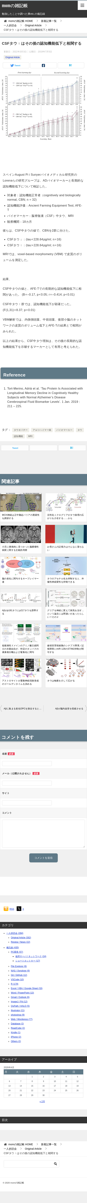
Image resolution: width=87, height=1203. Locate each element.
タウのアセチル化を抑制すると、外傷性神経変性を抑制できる (65, 580)
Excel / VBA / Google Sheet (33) (27, 988)
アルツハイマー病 (42, 430)
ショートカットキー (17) (27, 960)
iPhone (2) (16, 1037)
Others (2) (16, 1041)
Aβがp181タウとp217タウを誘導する (20, 612)
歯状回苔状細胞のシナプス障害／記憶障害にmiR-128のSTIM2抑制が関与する (65, 648)
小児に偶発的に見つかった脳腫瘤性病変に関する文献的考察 (20, 548)
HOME (20, 20)
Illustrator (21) (18, 1010)
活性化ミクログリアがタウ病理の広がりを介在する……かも (65, 517)
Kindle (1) (15, 1032)
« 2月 (42, 1101)
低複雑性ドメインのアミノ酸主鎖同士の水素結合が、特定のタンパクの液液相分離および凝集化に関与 (20, 648)
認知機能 (18, 436)
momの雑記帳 (15, 5)
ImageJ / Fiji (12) (19, 1001)
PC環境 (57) (17, 952)
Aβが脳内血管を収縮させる (69, 708)
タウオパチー (21, 430)
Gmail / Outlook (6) (20, 997)
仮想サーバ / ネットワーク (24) (30, 956)
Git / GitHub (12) (19, 975)
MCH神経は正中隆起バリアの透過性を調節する (20, 517)
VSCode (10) (17, 979)
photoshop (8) (18, 1015)
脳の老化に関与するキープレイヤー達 (20, 580)
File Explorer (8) (19, 966)
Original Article (12, 57)
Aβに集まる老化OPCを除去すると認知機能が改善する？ (24, 708)
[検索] (31, 1164)
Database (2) (17, 1023)
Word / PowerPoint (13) (22, 992)
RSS (12, 909)
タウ (80, 430)
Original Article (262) (21, 937)
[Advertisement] (43, 154)
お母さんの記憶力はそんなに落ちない (65, 548)
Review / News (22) (20, 942)
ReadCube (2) (18, 1028)
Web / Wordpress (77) (22, 1019)
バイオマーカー (64, 430)
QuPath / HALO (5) (20, 1006)
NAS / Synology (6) (20, 970)
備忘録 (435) (12, 947)
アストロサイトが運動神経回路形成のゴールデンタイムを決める (20, 682)
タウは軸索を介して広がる (61, 680)
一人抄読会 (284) (14, 933)
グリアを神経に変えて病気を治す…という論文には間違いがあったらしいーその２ (65, 613)
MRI (30, 436)
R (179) (14, 984)
